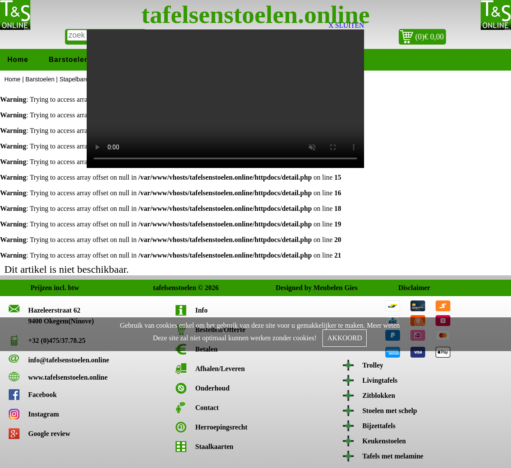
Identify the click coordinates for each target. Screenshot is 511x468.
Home (17, 59)
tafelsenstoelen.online (255, 14)
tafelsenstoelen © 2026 (162, 287)
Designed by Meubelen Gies (285, 287)
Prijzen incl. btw (39, 287)
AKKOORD (344, 338)
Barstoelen (69, 59)
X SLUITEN (346, 25)
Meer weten (383, 325)
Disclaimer (407, 287)
